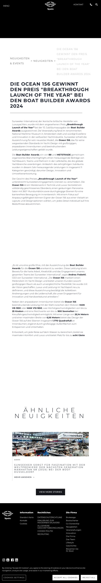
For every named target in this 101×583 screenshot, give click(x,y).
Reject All (89, 577)
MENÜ (6, 6)
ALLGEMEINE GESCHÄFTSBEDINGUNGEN (50, 527)
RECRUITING (43, 534)
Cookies (23, 523)
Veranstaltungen (73, 530)
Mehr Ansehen (23, 477)
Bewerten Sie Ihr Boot (72, 550)
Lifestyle (70, 542)
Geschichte (71, 546)
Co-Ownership (72, 523)
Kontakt (78, 4)
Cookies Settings (14, 577)
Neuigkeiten (71, 527)
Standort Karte (27, 517)
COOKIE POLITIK (45, 531)
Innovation (71, 533)
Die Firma (70, 536)
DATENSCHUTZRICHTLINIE (49, 517)
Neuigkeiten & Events (20, 61)
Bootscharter (72, 520)
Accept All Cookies (66, 577)
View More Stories (50, 492)
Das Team (70, 539)
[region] (50, 573)
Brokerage (71, 517)
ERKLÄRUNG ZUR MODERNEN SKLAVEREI (48, 521)
